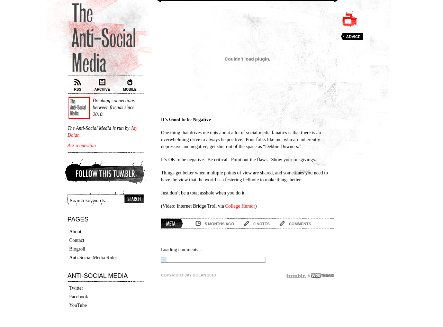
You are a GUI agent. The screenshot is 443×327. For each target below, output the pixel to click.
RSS (77, 85)
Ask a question (81, 145)
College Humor (240, 206)
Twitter (76, 288)
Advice (353, 37)
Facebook (78, 296)
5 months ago (219, 224)
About (75, 231)
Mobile (130, 85)
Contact (76, 240)
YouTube (78, 305)
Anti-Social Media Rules (93, 257)
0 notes (261, 224)
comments (300, 224)
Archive (102, 85)
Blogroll (77, 249)
